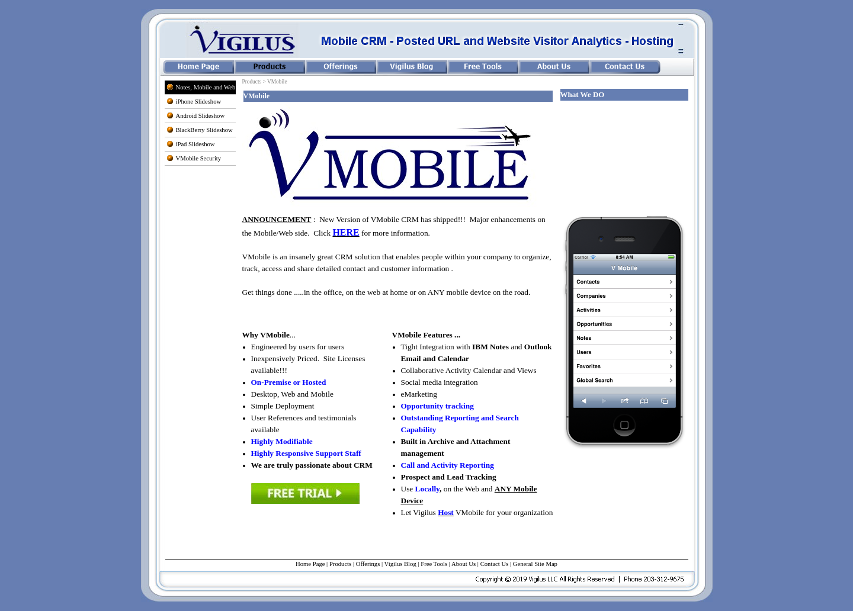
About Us (463, 564)
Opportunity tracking (437, 405)
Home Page (310, 564)
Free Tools (434, 564)
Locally (427, 488)
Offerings (368, 564)
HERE (345, 232)
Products (340, 564)
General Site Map (535, 564)
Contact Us (494, 564)
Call (447, 465)
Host (446, 512)
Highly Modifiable (282, 441)
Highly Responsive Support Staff (306, 453)
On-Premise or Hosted (288, 382)
